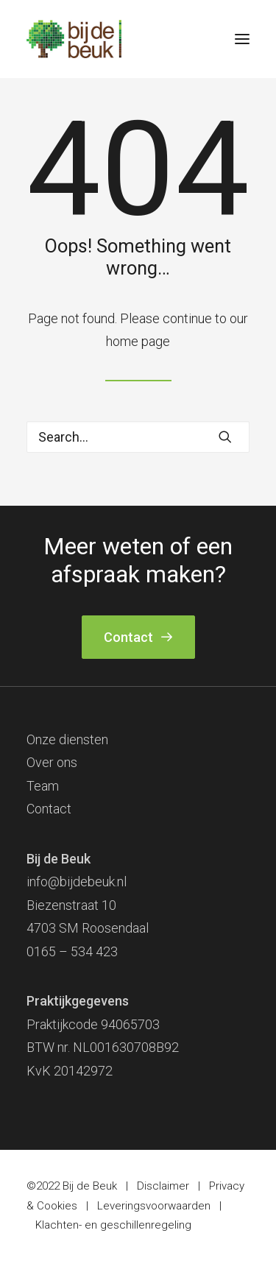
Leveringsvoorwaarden (153, 1205)
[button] (242, 39)
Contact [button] (138, 637)
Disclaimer (163, 1186)
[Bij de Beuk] (73, 39)
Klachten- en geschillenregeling (113, 1225)
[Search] (138, 437)
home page (138, 341)
